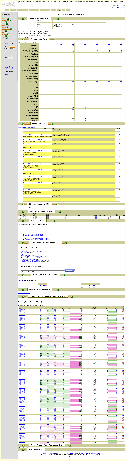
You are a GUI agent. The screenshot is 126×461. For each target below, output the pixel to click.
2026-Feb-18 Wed (22, 363)
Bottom (4, 37)
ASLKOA (24, 216)
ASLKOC (24, 218)
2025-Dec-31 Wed (22, 400)
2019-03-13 (40, 169)
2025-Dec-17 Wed (22, 409)
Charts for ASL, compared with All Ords (31, 251)
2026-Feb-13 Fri (22, 366)
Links (68, 10)
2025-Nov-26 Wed (22, 426)
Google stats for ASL (26, 255)
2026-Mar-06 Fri (22, 349)
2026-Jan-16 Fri (22, 388)
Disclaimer (46, 453)
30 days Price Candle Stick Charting (34, 234)
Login (119, 7)
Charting (4, 27)
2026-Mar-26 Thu (22, 334)
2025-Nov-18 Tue (22, 433)
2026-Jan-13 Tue (22, 391)
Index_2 (62, 453)
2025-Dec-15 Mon (22, 411)
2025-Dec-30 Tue (22, 401)
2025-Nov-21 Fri (22, 429)
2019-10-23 (40, 143)
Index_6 (83, 453)
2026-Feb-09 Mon (22, 371)
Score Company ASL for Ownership (26, 127)
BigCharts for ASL (25, 254)
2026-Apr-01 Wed (22, 329)
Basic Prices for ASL (23, 447)
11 (23, 189)
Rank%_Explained (22, 10)
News (3, 22)
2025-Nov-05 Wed (22, 443)
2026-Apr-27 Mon (22, 311)
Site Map (51, 453)
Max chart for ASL (25, 252)
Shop (58, 10)
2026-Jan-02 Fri (22, 399)
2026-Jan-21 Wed (22, 384)
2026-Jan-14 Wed (22, 390)
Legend (20, 280)
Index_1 (57, 453)
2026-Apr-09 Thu (22, 325)
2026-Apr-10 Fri (22, 324)
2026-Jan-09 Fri (22, 393)
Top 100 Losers (9, 68)
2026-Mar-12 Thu (22, 345)
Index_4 (72, 453)
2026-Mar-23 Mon (22, 337)
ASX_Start (13, 10)
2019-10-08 (40, 156)
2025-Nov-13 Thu (22, 436)
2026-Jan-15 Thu (22, 389)
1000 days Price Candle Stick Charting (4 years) (37, 239)
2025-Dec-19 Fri (22, 407)
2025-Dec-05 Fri (22, 418)
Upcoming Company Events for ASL (30, 261)
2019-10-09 (40, 150)
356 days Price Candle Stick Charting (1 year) (36, 237)
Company (4, 18)
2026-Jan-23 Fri (22, 382)
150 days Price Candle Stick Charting (34, 235)
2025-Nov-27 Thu (22, 425)
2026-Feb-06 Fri (22, 372)
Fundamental (5, 20)
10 (23, 182)
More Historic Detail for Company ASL (27, 42)
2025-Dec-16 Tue (22, 410)
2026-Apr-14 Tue (22, 321)
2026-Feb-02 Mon (22, 376)
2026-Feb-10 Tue (22, 370)
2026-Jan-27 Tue (22, 381)
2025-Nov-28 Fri (22, 424)
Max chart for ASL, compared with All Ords (31, 256)
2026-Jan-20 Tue (22, 385)
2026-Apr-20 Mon (22, 317)
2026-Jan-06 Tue (22, 397)
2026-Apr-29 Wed (22, 309)
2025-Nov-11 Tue (22, 438)
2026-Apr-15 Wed (22, 320)
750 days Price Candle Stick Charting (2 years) (36, 238)
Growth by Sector (9, 66)
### (61, 44)
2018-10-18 (40, 182)
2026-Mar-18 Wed (22, 340)
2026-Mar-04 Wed (22, 352)
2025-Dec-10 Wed (22, 415)
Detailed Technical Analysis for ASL (30, 257)
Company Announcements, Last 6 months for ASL (33, 260)
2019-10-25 (40, 139)
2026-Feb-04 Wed (22, 374)
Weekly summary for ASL (24, 293)
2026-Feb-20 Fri (22, 361)
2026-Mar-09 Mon (22, 348)
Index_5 (77, 453)
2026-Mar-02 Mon (22, 354)
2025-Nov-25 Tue (22, 427)
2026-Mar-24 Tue (22, 336)
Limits (3, 30)
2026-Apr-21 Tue (22, 316)
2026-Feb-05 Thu (22, 373)
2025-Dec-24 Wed (22, 403)
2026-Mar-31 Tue (22, 330)
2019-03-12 (40, 176)
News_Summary (44, 10)
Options (4, 23)
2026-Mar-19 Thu (22, 339)
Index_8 (93, 453)
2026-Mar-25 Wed (22, 335)
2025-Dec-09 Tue (22, 416)
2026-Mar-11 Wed (22, 346)
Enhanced (4, 34)
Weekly (4, 32)
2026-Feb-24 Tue (22, 358)
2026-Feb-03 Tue (22, 375)
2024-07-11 (40, 134)
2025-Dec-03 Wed (22, 420)
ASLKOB (24, 217)
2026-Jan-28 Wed (22, 380)
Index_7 (88, 453)
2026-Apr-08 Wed (22, 326)
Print (63, 10)
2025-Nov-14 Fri (22, 435)
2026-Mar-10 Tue (22, 347)
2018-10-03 (40, 195)
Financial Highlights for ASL (28, 259)
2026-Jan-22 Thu (22, 383)
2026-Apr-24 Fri (22, 312)
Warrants (4, 25)
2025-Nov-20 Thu (22, 430)
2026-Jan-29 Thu (22, 379)
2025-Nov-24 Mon (22, 428)
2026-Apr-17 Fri (22, 318)
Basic (3, 36)
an (28, 129)
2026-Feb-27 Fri (22, 355)
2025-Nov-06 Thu (22, 442)
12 (23, 195)
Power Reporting (34, 10)
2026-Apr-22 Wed (22, 315)
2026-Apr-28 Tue (22, 310)
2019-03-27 (40, 163)
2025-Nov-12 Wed (22, 437)
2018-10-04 (40, 189)
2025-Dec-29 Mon (22, 402)
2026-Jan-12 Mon (22, 392)
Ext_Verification (6, 29)
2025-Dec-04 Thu (22, 419)
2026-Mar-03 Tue (22, 353)
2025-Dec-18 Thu (22, 408)
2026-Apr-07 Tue (22, 327)
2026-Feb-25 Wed (22, 357)
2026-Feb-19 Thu (22, 362)
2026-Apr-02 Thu (22, 328)
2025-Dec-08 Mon (22, 417)
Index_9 (98, 453)
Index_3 (67, 453)
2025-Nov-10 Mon (22, 439)
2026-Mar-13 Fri (22, 344)
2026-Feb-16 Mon (22, 365)
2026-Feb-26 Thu (22, 356)
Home (6, 10)
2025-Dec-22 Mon (22, 406)
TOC (25, 18)
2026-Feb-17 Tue (22, 364)
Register (122, 7)
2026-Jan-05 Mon (22, 398)
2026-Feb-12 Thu (22, 367)
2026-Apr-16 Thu (22, 319)
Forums (53, 10)
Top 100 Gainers (9, 67)
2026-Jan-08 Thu (22, 394)
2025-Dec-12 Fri (22, 412)
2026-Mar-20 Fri (22, 338)
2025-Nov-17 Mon (22, 434)
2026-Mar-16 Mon (22, 343)
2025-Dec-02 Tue (22, 421)
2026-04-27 (40, 129)
